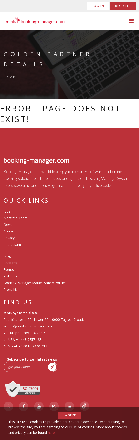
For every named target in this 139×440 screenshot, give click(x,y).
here (51, 432)
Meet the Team (16, 218)
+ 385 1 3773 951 (33, 333)
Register (123, 6)
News (8, 224)
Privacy (9, 238)
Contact (10, 231)
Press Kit (10, 289)
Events (9, 269)
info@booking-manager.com (30, 326)
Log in (98, 6)
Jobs (7, 211)
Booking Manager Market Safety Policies (35, 283)
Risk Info (10, 276)
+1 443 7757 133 (29, 339)
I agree (69, 415)
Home (10, 77)
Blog (7, 256)
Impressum (12, 244)
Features (10, 263)
